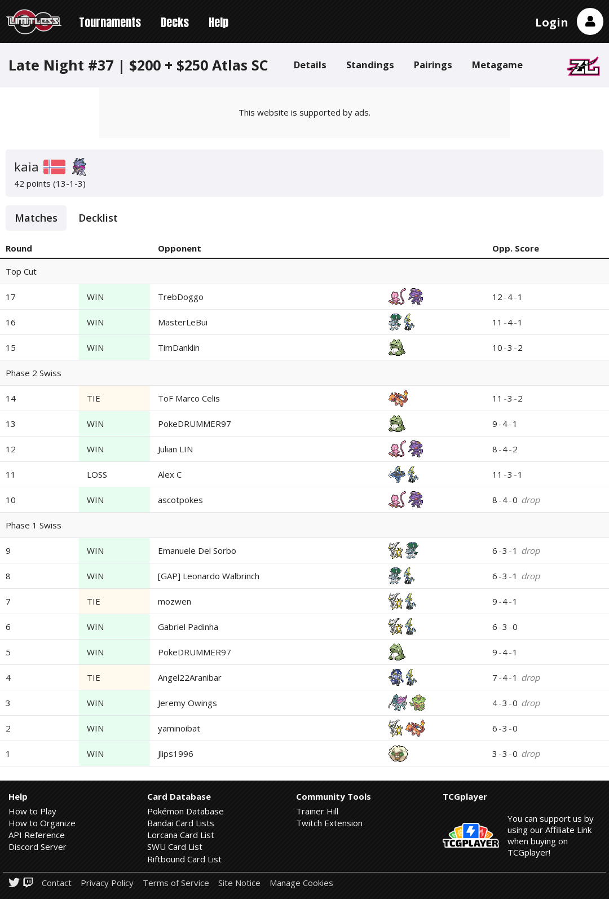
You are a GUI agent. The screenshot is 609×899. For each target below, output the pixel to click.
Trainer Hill (317, 811)
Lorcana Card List (180, 834)
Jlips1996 (175, 753)
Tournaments (110, 22)
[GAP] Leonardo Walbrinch (208, 575)
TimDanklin (179, 347)
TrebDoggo (181, 296)
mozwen (174, 601)
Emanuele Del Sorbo (197, 550)
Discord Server (37, 846)
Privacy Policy (107, 883)
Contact (57, 883)
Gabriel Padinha (188, 626)
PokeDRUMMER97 (194, 423)
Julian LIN (175, 449)
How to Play (32, 811)
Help (218, 22)
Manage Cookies (301, 883)
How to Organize (42, 823)
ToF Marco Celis (189, 398)
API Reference (36, 834)
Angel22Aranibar (190, 677)
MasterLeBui (183, 322)
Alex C (170, 474)
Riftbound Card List (184, 859)
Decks (175, 22)
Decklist (98, 217)
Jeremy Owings (187, 702)
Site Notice (239, 883)
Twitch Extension (329, 823)
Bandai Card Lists (180, 823)
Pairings (433, 64)
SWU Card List (174, 846)
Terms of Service (176, 883)
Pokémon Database (185, 811)
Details (310, 64)
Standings (370, 64)
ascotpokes (180, 499)
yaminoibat (179, 728)
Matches (36, 217)
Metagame (497, 64)
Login (551, 22)
